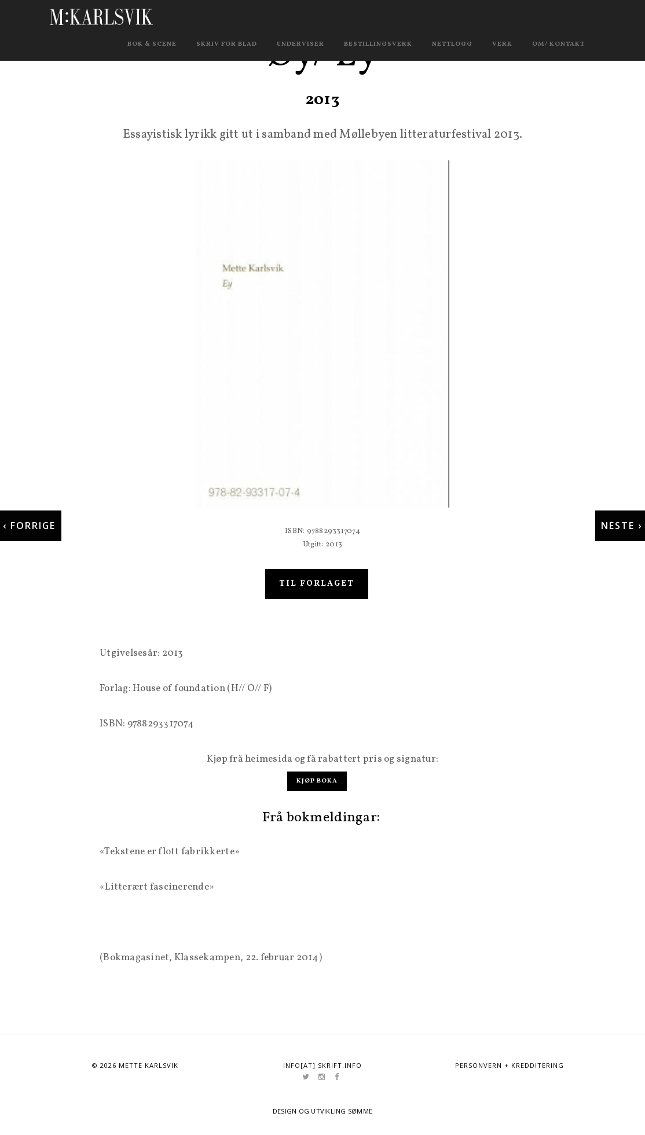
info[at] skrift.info (322, 1064)
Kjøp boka (317, 781)
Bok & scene (152, 44)
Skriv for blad (226, 44)
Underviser (300, 44)
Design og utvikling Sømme (323, 1110)
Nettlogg (452, 44)
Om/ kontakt (558, 44)
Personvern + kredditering (509, 1064)
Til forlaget (316, 593)
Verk (502, 44)
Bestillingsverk (378, 44)
